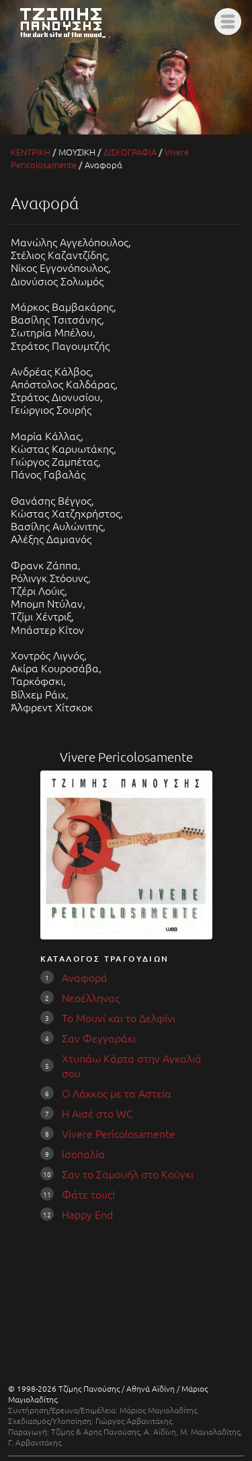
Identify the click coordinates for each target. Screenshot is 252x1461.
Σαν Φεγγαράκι (99, 1037)
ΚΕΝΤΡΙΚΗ (30, 151)
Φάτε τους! (88, 1193)
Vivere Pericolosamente (118, 1133)
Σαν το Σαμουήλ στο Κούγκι (128, 1173)
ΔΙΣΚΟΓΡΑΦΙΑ (130, 151)
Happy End (87, 1214)
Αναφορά (85, 977)
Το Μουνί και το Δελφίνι (118, 1017)
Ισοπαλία (83, 1153)
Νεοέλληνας (91, 997)
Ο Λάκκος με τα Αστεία (116, 1092)
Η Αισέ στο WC (97, 1113)
